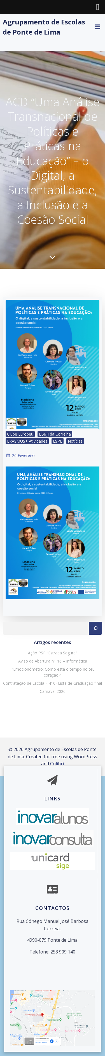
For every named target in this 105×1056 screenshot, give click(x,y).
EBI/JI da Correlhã (55, 434)
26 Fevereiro (20, 455)
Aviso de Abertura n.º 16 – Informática (52, 661)
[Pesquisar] (95, 628)
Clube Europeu (20, 434)
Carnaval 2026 (53, 691)
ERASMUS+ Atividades (27, 441)
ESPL (57, 441)
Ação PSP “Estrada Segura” (52, 653)
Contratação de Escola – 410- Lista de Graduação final (52, 683)
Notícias (75, 441)
